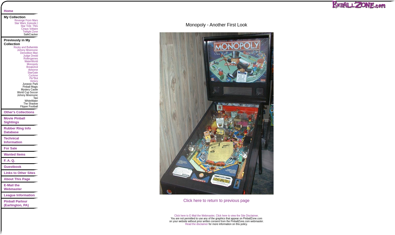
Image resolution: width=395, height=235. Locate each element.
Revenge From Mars (26, 20)
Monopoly (32, 64)
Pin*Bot (33, 78)
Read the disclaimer (196, 224)
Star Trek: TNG (29, 26)
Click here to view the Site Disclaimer (237, 215)
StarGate (33, 72)
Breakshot (32, 67)
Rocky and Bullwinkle (26, 47)
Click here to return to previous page (216, 200)
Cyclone (33, 75)
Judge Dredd (30, 55)
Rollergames (31, 58)
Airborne (33, 69)
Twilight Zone (30, 31)
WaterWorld (31, 61)
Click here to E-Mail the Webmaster (194, 215)
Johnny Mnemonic (27, 50)
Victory (34, 81)
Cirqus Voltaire (29, 28)
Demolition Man (29, 53)
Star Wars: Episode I (26, 23)
